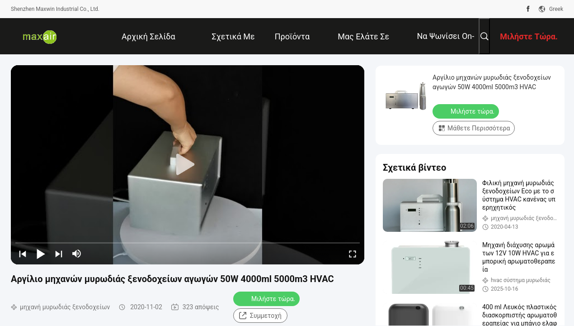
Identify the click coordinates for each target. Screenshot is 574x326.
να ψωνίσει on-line (445, 42)
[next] (59, 253)
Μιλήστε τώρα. (267, 298)
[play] (187, 164)
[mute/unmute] (77, 253)
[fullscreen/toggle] (352, 253)
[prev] (23, 253)
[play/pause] (41, 253)
